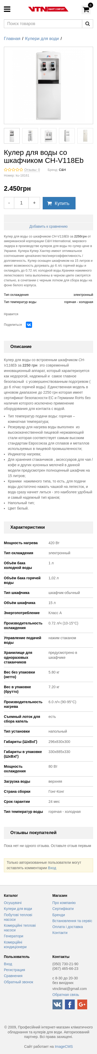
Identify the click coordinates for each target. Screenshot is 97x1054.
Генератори (13, 936)
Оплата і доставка (68, 927)
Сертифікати (63, 909)
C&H (62, 170)
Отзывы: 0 (32, 170)
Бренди (59, 915)
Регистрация (14, 970)
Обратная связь (66, 995)
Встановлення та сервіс (72, 921)
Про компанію (64, 903)
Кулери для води (42, 38)
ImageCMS (64, 1046)
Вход (52, 868)
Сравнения (13, 976)
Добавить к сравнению (48, 226)
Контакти (60, 933)
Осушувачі (12, 903)
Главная (12, 38)
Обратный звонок (18, 982)
